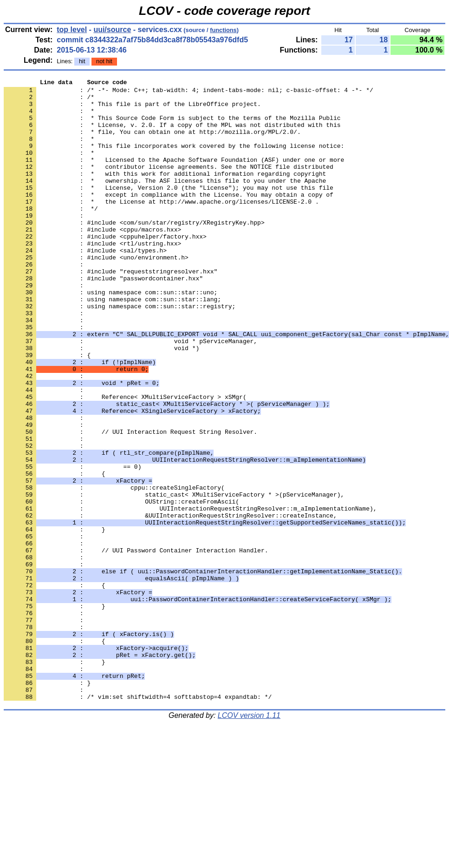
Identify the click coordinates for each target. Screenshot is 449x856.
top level (72, 29)
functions (223, 30)
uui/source (112, 29)
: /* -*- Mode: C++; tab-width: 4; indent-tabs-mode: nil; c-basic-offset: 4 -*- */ (188, 92)
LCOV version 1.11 (249, 839)
